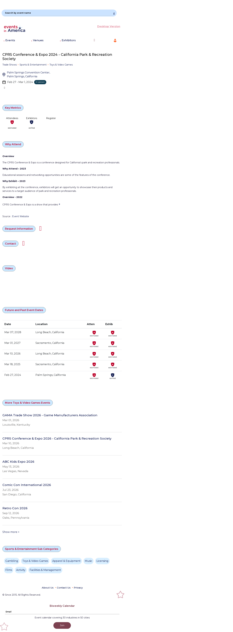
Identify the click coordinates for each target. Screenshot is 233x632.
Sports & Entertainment (33, 64)
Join (62, 625)
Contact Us (64, 587)
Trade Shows (9, 64)
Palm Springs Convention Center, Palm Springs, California (28, 74)
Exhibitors (69, 40)
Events (10, 40)
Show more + (10, 532)
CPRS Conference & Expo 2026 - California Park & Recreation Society (56, 438)
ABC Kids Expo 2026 (18, 461)
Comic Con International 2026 (26, 485)
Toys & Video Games (61, 64)
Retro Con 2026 (15, 508)
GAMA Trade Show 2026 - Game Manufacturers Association (49, 415)
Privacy (78, 587)
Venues (38, 40)
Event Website (20, 216)
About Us (48, 587)
